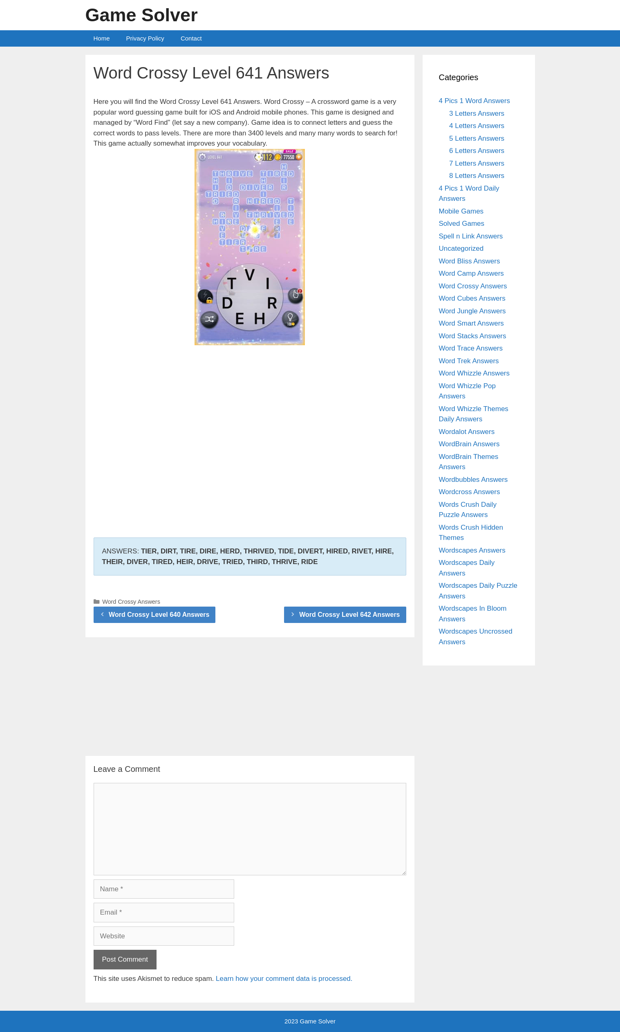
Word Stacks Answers (472, 336)
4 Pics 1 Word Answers (474, 101)
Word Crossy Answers (131, 601)
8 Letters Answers (476, 176)
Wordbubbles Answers (473, 479)
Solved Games (462, 223)
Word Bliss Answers (469, 261)
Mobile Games (461, 211)
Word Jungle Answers (472, 311)
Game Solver (141, 14)
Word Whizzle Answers (474, 373)
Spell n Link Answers (471, 236)
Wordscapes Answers (472, 550)
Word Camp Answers (471, 273)
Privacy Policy (145, 38)
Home (102, 38)
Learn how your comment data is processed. (284, 979)
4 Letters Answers (476, 126)
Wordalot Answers (467, 432)
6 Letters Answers (476, 151)
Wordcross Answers (469, 492)
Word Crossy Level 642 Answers (349, 614)
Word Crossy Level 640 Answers (159, 614)
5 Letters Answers (476, 138)
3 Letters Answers (476, 113)
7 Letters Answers (476, 163)
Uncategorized (461, 248)
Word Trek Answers (469, 361)
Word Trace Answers (471, 348)
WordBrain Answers (469, 444)
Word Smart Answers (471, 323)
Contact (191, 38)
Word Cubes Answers (472, 298)
